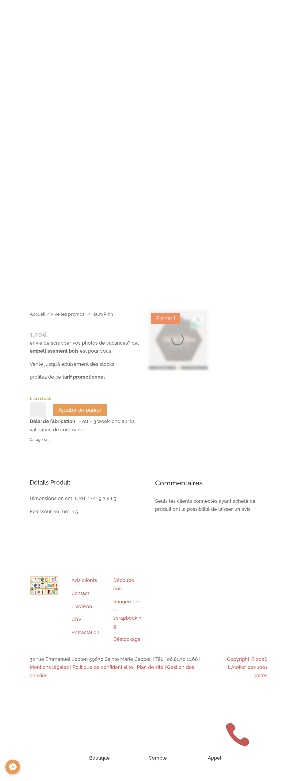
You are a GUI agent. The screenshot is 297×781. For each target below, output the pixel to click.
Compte (158, 758)
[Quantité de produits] (38, 409)
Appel (214, 758)
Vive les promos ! (68, 314)
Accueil (38, 314)
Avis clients (84, 580)
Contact (80, 593)
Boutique (99, 758)
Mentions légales (49, 667)
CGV (76, 619)
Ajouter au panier (79, 410)
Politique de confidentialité (103, 667)
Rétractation (85, 632)
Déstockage (127, 639)
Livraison (82, 606)
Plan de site (150, 667)
